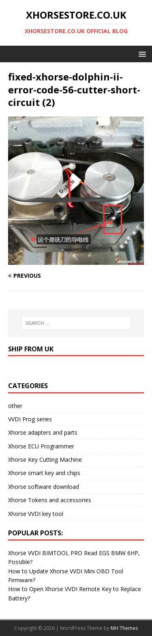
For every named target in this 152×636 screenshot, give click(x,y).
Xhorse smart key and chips (44, 473)
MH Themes (124, 628)
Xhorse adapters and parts (42, 432)
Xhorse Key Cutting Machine (45, 459)
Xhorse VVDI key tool (35, 514)
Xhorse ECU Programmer (41, 446)
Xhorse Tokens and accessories (49, 500)
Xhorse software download (43, 486)
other (15, 406)
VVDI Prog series (30, 419)
